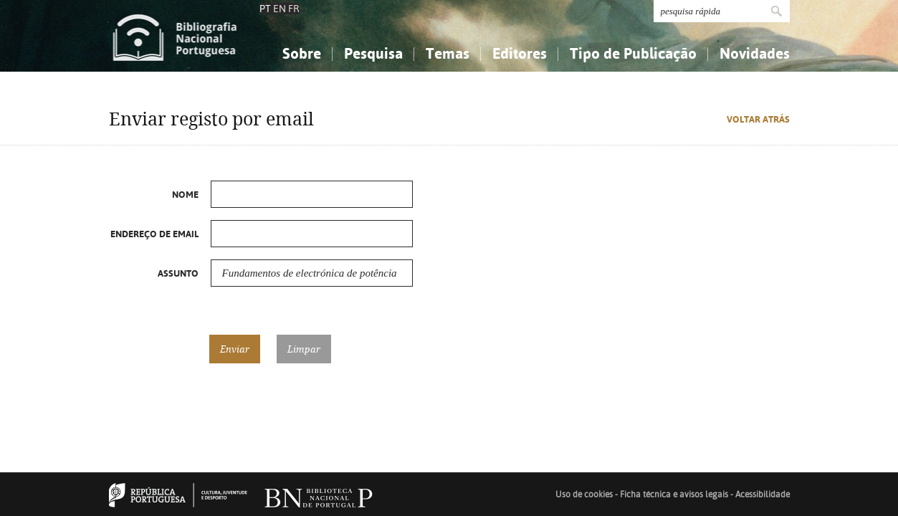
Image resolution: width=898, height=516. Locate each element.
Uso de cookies (584, 494)
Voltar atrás (758, 119)
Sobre (301, 53)
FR (294, 8)
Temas (447, 53)
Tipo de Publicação (633, 53)
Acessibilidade (762, 494)
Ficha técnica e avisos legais (674, 494)
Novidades (755, 53)
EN (279, 8)
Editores (519, 53)
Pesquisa (373, 53)
